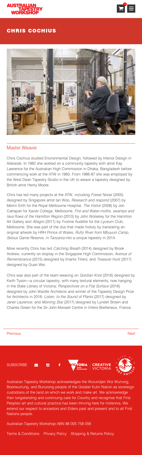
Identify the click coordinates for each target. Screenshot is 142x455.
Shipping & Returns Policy (92, 434)
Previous (14, 334)
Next (131, 334)
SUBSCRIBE (17, 365)
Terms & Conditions (23, 434)
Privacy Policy (55, 434)
